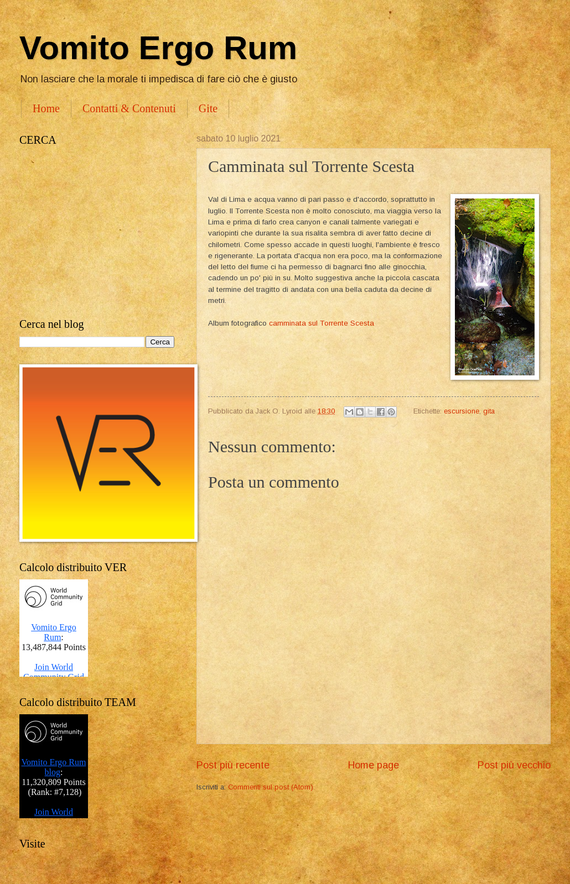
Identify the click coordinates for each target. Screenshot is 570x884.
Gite (208, 108)
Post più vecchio (514, 765)
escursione (461, 411)
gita (489, 411)
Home (46, 108)
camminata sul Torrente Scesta (322, 323)
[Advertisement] (96, 232)
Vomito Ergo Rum (158, 47)
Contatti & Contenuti (129, 108)
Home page (373, 765)
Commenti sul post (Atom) (270, 787)
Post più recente (233, 765)
